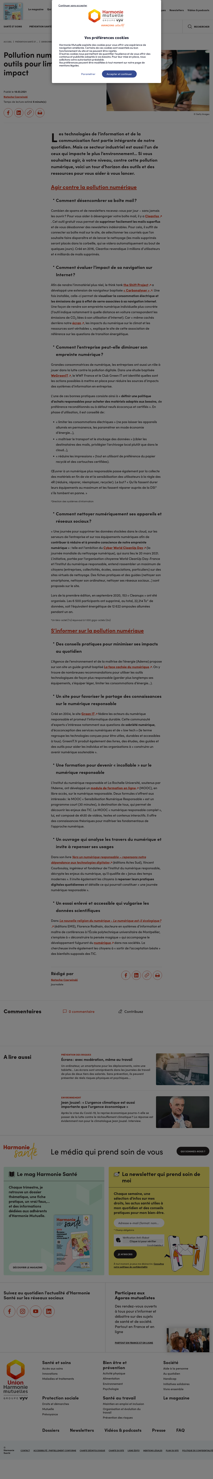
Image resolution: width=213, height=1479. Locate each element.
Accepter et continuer (119, 74)
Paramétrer (88, 74)
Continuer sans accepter (72, 5)
